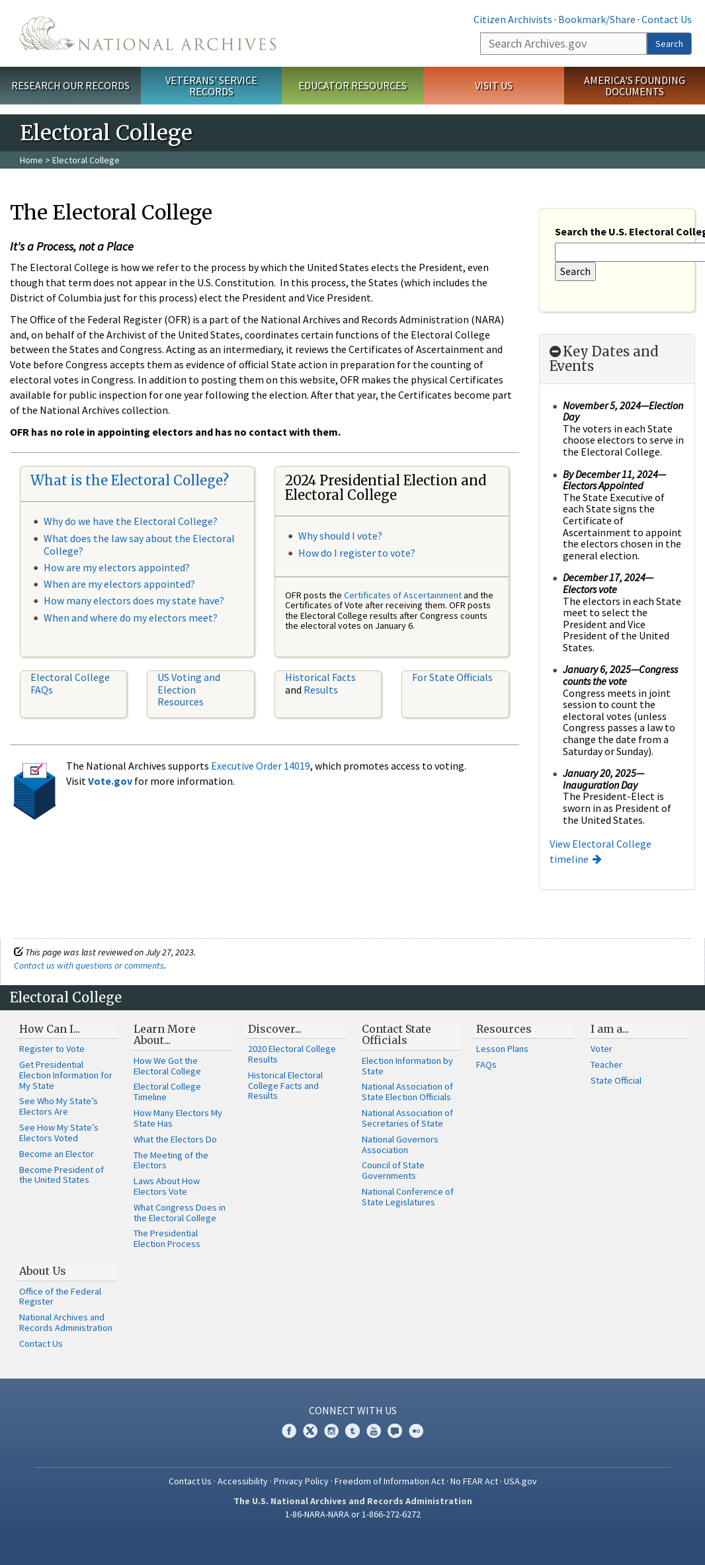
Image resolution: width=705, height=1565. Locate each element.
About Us (42, 1270)
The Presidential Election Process (167, 1238)
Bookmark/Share (597, 19)
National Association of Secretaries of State (407, 1118)
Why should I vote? (340, 535)
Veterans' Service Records (211, 85)
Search (669, 44)
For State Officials (452, 677)
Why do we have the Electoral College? (131, 521)
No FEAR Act (474, 1481)
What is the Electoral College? (129, 480)
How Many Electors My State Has (178, 1118)
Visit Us (494, 85)
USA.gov (520, 1481)
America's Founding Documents (634, 85)
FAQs (486, 1064)
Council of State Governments (393, 1170)
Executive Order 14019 (260, 765)
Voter (601, 1049)
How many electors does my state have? (134, 600)
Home (31, 160)
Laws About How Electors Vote (167, 1186)
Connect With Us (353, 1410)
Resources (504, 1028)
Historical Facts (320, 677)
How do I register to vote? (356, 552)
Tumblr (352, 1431)
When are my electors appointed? (119, 583)
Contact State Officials (396, 1034)
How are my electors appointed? (117, 567)
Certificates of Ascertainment (404, 595)
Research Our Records (70, 85)
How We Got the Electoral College (167, 1066)
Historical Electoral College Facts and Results (285, 1085)
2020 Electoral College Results (292, 1054)
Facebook (289, 1431)
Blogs (395, 1431)
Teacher (606, 1064)
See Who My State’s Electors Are (58, 1106)
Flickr (416, 1431)
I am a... (610, 1028)
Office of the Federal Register (60, 1296)
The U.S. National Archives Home (148, 33)
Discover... (275, 1028)
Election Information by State (407, 1066)
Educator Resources (352, 85)
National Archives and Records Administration (65, 1322)
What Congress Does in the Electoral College (180, 1212)
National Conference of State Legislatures (408, 1196)
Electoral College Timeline (167, 1091)
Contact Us (667, 19)
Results (321, 689)
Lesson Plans (502, 1049)
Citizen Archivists (513, 19)
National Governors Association (400, 1144)
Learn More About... (165, 1034)
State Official (616, 1080)
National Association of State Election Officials (407, 1091)
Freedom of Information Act (389, 1481)
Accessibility (243, 1481)
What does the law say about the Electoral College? (139, 544)
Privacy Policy (301, 1481)
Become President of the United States (61, 1175)
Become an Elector (56, 1154)
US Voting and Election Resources (188, 689)
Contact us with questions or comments (89, 965)
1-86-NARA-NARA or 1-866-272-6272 (353, 1514)
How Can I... (49, 1028)
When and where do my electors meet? (131, 617)
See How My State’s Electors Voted (59, 1132)
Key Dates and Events (604, 359)
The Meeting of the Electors (171, 1160)
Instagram (331, 1431)
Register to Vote (52, 1049)
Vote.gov (110, 780)
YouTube (374, 1431)
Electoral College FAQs (70, 683)
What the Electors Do (175, 1139)
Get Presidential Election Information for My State (65, 1075)
